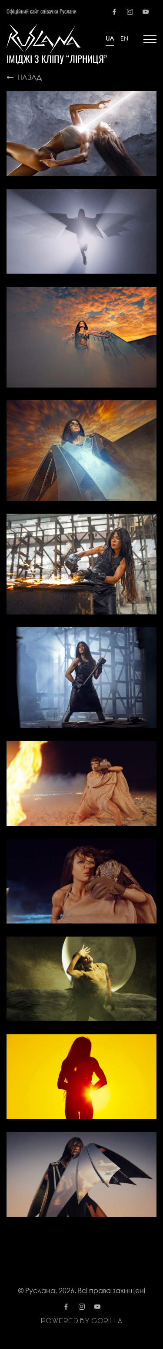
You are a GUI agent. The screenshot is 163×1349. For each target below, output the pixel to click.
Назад (24, 77)
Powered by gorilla (82, 1321)
